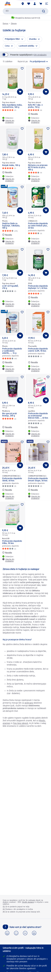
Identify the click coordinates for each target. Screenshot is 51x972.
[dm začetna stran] (7, 3)
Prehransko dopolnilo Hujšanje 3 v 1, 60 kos (38, 287)
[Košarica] (40, 3)
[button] (46, 3)
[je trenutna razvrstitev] (39, 62)
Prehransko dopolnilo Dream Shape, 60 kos (38, 479)
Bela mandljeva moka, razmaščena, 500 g (12, 106)
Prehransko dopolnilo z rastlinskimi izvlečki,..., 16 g (12, 351)
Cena (7, 46)
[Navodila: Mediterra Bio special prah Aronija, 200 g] (7, 427)
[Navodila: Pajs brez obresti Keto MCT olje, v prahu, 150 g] (33, 114)
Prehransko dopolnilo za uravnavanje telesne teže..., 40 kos (38, 416)
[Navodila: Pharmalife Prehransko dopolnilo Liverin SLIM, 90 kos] (33, 362)
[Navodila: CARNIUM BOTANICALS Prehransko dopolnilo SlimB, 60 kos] (7, 490)
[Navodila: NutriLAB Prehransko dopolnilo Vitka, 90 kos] (7, 552)
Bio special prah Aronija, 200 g (9, 415)
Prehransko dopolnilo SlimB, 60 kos (12, 479)
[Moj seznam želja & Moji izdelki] (28, 3)
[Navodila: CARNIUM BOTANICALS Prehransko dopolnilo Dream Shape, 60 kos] (33, 490)
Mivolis (42, 721)
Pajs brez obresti (20, 723)
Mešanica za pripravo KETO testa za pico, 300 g (37, 167)
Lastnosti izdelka (26, 46)
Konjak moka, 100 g (11, 165)
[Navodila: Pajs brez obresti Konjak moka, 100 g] (7, 172)
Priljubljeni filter (12, 39)
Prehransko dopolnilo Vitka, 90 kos (12, 542)
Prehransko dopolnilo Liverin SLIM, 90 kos (38, 350)
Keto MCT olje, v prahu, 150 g (35, 106)
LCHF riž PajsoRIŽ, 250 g (10, 287)
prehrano (29, 703)
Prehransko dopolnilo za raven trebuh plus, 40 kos (38, 226)
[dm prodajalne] (22, 3)
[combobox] (25, 11)
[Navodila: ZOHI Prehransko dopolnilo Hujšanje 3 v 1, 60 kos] (33, 297)
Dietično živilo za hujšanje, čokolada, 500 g (11, 226)
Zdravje (14, 24)
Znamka (32, 39)
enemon (6, 723)
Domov (5, 24)
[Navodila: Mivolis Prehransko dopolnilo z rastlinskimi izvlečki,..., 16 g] (7, 362)
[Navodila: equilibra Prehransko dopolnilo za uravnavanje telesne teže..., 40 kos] (33, 427)
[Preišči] (43, 11)
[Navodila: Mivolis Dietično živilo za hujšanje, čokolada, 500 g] (7, 234)
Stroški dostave (28, 902)
